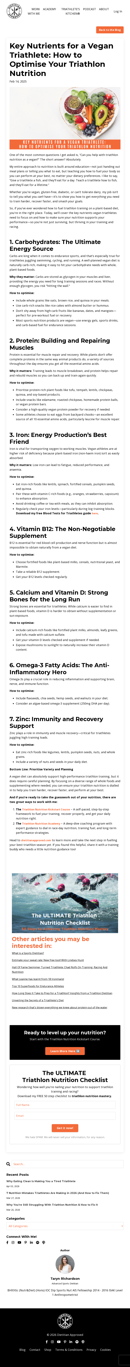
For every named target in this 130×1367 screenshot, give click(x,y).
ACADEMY (49, 9)
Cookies (105, 1359)
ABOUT (104, 9)
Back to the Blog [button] (110, 29)
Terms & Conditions (69, 1359)
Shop (47, 1359)
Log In (118, 11)
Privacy (91, 1359)
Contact (35, 1359)
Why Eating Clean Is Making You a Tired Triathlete (41, 1190)
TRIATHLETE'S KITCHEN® (70, 11)
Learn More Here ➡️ (65, 1060)
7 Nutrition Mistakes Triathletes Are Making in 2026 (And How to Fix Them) (57, 1202)
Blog (22, 1359)
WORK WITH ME (33, 11)
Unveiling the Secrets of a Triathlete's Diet (41, 1005)
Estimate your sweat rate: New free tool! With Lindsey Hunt (52, 960)
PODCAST (89, 9)
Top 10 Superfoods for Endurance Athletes (41, 986)
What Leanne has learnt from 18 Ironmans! (41, 979)
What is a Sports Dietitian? (30, 953)
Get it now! (65, 1137)
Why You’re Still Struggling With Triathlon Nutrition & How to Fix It (52, 1214)
